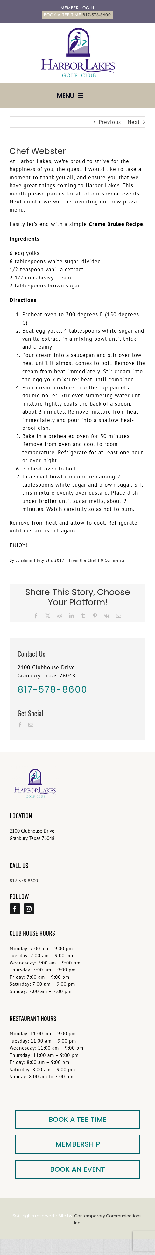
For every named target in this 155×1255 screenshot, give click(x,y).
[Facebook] (20, 724)
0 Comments (113, 560)
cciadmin (24, 560)
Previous (110, 122)
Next (134, 122)
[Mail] (31, 724)
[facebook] (15, 908)
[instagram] (29, 908)
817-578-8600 (24, 881)
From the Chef (82, 560)
